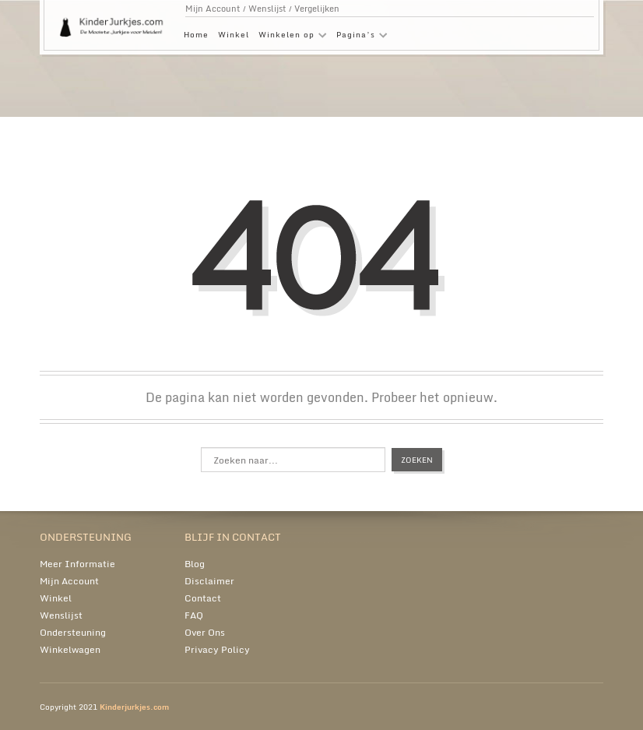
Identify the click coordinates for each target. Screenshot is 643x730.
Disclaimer (209, 580)
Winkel (233, 34)
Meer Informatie (77, 563)
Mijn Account (213, 9)
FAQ (193, 615)
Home (196, 34)
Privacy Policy (217, 649)
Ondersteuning (73, 632)
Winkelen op (290, 37)
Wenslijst (267, 9)
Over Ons (204, 632)
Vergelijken (316, 9)
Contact (202, 598)
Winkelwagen (70, 649)
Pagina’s (360, 37)
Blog (194, 563)
